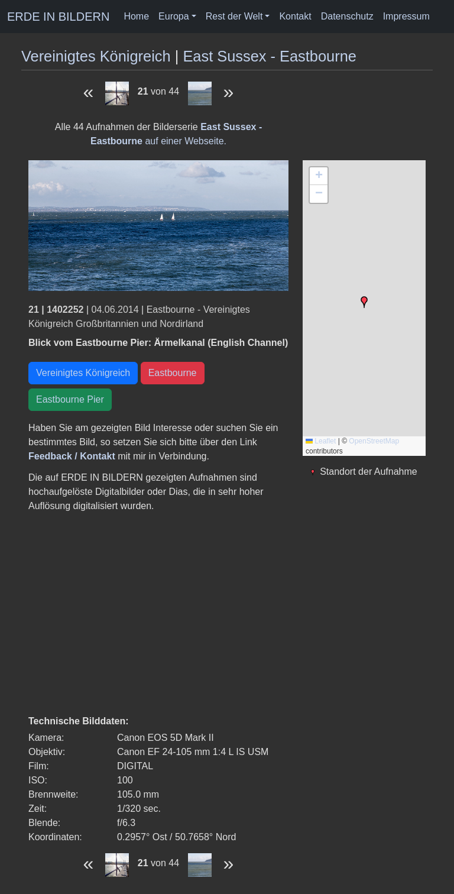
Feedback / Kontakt (71, 456)
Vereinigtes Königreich (96, 56)
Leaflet (321, 441)
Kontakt (295, 16)
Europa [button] (173, 16)
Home (136, 16)
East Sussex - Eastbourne (269, 56)
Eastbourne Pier (70, 399)
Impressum (406, 16)
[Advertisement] (158, 614)
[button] (364, 302)
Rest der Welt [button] (234, 16)
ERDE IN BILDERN (58, 16)
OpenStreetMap (374, 441)
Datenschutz (347, 16)
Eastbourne (172, 373)
